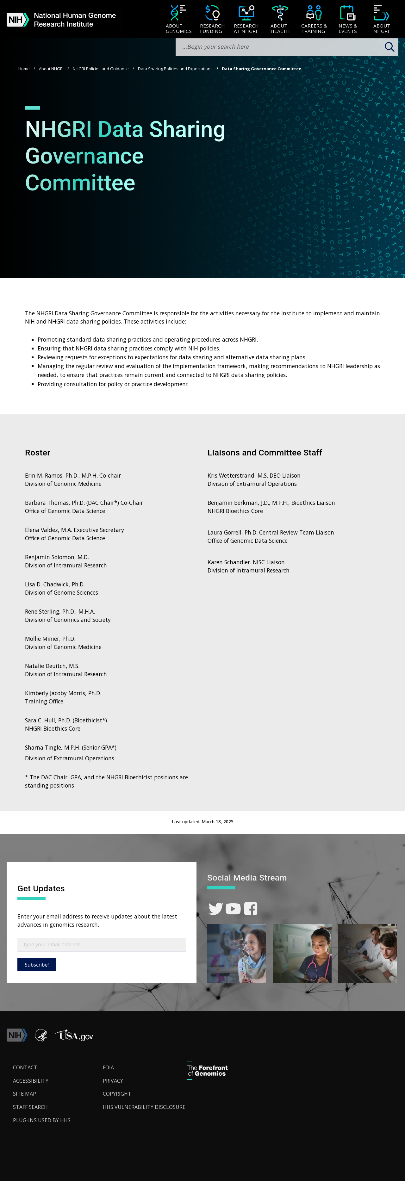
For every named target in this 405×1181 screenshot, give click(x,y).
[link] (216, 909)
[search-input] (287, 47)
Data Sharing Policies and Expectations (175, 68)
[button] (73, 1039)
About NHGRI (51, 68)
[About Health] (280, 19)
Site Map (24, 1093)
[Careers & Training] (314, 19)
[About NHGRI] (382, 19)
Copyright (117, 1093)
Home (24, 68)
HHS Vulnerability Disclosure (144, 1107)
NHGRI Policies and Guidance (101, 68)
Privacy (113, 1080)
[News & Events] (348, 19)
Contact (25, 1067)
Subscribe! (37, 964)
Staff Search (30, 1107)
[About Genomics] (179, 19)
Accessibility (30, 1080)
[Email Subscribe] (101, 944)
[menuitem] (178, 19)
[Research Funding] (212, 19)
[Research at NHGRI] (246, 19)
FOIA (108, 1067)
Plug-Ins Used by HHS (42, 1120)
